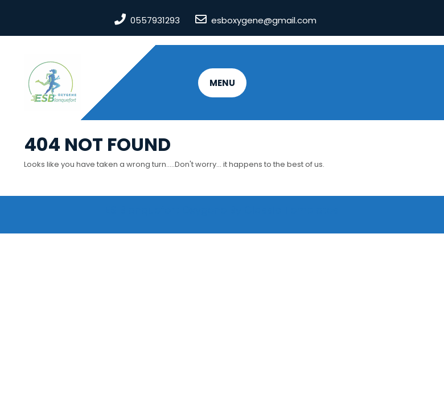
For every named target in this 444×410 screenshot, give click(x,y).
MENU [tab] (222, 83)
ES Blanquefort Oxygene (166, 210)
